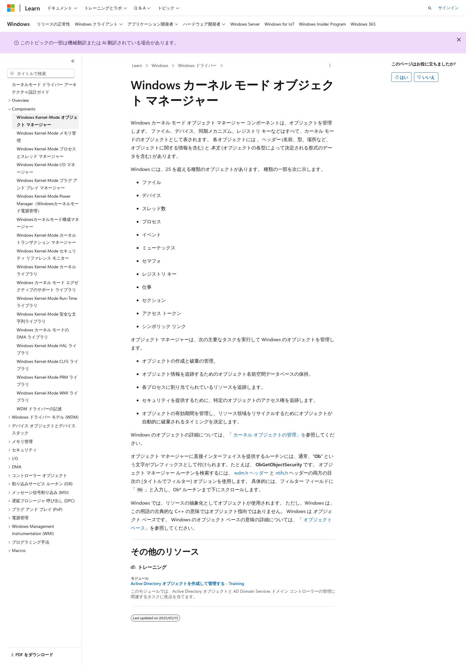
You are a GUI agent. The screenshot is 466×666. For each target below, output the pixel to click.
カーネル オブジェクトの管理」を (269, 434)
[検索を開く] (430, 8)
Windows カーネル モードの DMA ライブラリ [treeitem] (43, 333)
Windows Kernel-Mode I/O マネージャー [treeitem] (46, 168)
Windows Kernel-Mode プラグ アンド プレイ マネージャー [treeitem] (47, 184)
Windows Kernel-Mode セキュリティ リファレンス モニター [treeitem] (46, 254)
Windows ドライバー (197, 65)
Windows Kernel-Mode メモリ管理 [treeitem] (46, 136)
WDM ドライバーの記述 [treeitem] (39, 408)
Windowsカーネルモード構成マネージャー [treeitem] (48, 223)
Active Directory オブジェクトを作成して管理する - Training (187, 583)
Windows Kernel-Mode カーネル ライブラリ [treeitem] (46, 270)
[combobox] (40, 73)
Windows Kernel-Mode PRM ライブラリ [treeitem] (47, 380)
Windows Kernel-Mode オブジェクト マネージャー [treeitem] (47, 120)
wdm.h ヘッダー (251, 473)
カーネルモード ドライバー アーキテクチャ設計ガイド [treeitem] (44, 88)
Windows (160, 65)
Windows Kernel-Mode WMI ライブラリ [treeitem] (47, 396)
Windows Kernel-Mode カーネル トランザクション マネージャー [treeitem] (46, 238)
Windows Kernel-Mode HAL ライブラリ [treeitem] (47, 349)
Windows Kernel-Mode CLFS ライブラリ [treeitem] (47, 365)
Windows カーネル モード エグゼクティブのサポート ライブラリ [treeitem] (47, 286)
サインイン (448, 7)
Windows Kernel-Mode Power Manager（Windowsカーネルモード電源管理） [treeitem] (48, 203)
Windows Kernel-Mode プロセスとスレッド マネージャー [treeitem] (46, 152)
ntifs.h (281, 473)
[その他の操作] (330, 66)
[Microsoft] (11, 8)
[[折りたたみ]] (73, 61)
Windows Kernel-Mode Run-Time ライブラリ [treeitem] (47, 301)
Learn (137, 65)
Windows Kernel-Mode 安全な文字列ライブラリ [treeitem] (46, 317)
